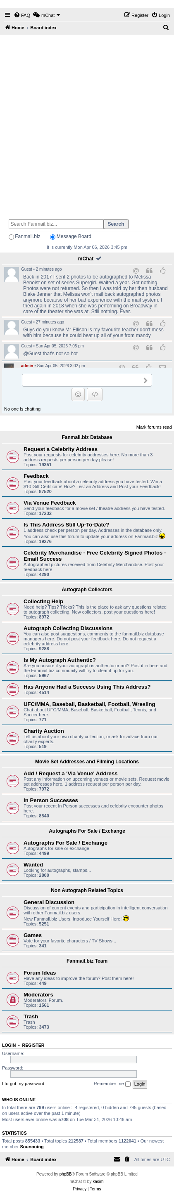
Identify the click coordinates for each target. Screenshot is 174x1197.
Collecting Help (43, 601)
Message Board (74, 236)
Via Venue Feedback (50, 503)
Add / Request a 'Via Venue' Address (71, 773)
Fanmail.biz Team (87, 961)
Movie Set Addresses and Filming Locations (87, 762)
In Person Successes (51, 800)
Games (33, 935)
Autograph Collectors (87, 590)
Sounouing (31, 1146)
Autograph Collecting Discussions (68, 628)
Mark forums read (154, 427)
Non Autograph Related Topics (87, 890)
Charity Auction (44, 731)
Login (9, 1045)
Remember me (112, 1084)
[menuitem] (22, 15)
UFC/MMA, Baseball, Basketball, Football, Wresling (89, 704)
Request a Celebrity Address (61, 449)
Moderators (38, 995)
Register (33, 1045)
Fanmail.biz (27, 236)
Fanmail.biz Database (87, 437)
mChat (85, 259)
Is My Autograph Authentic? (60, 660)
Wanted (33, 865)
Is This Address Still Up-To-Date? (66, 525)
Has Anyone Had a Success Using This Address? (87, 687)
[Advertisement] (87, 123)
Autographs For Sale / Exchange (87, 831)
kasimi (98, 1181)
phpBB (66, 1174)
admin (27, 366)
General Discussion (49, 902)
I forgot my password (23, 1083)
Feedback (36, 476)
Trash (31, 1016)
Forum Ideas (40, 973)
